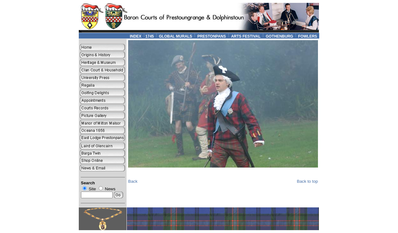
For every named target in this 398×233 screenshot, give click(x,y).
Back (133, 181)
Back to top (307, 181)
